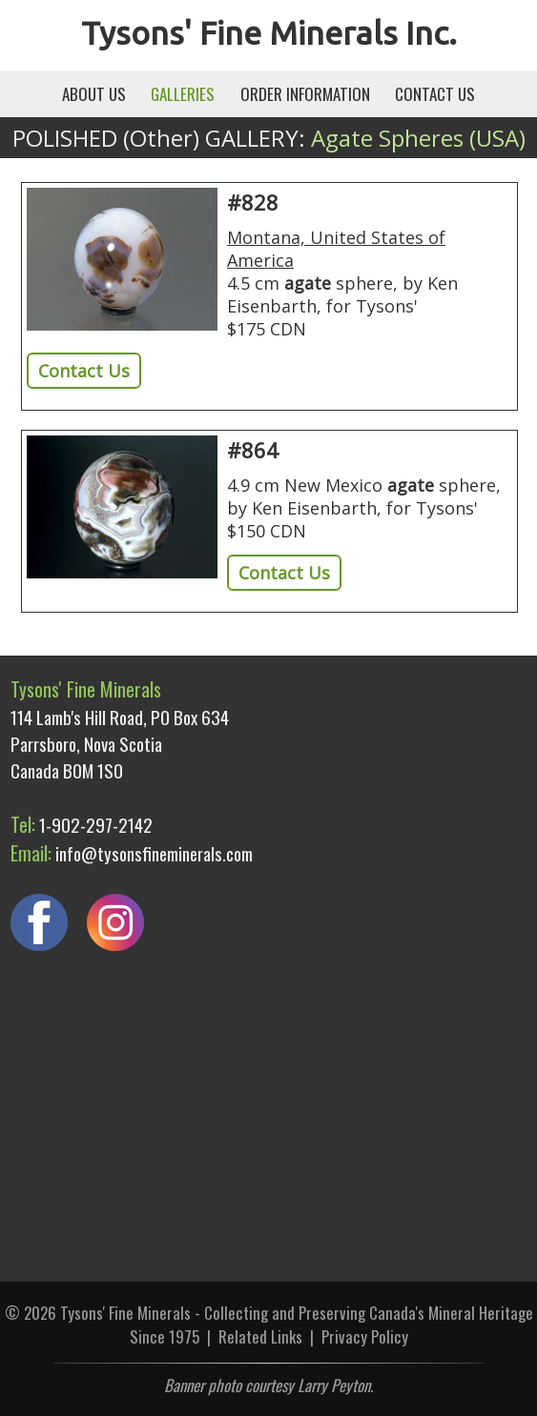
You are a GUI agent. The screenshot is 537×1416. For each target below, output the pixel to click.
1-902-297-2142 (96, 824)
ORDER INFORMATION (305, 94)
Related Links (260, 1336)
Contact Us (84, 370)
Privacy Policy (364, 1336)
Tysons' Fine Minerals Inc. (269, 32)
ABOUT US (94, 94)
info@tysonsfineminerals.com (154, 852)
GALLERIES (183, 94)
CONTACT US (435, 94)
